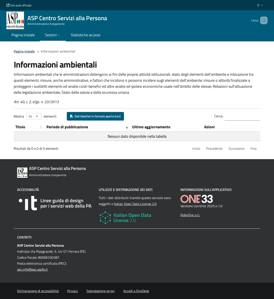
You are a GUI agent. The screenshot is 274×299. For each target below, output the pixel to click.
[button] (261, 5)
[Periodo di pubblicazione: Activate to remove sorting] (87, 127)
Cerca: (218, 116)
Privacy (72, 290)
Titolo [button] (20, 127)
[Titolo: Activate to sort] (29, 127)
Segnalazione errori (100, 290)
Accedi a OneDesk (136, 290)
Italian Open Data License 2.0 (135, 203)
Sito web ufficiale (18, 5)
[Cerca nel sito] (262, 20)
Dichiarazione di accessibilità (38, 290)
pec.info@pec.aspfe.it (32, 269)
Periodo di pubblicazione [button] (67, 127)
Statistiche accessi (85, 35)
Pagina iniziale (24, 51)
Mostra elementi (35, 116)
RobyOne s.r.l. (190, 214)
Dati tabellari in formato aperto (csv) (95, 116)
